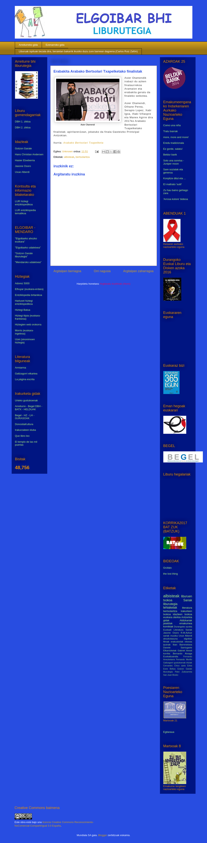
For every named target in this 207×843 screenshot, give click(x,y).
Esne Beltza (169, 669)
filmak (166, 641)
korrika (166, 653)
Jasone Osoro (23, 166)
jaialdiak (168, 623)
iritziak (189, 663)
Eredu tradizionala (173, 142)
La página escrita (25, 379)
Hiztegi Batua (22, 309)
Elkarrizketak (170, 650)
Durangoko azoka (183, 626)
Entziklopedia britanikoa (28, 295)
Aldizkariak (186, 620)
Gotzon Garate (23, 148)
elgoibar (188, 638)
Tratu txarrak (170, 131)
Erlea (189, 666)
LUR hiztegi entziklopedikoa (24, 203)
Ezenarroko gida (55, 44)
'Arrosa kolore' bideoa (175, 199)
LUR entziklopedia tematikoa (25, 212)
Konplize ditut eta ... (174, 178)
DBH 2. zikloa (23, 127)
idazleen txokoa (182, 614)
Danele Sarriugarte (177, 647)
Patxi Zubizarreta (183, 672)
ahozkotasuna (170, 638)
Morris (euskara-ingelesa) (24, 332)
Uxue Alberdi (22, 171)
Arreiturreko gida (28, 44)
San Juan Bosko (170, 675)
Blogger (102, 835)
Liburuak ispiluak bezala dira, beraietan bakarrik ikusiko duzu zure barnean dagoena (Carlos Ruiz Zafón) (78, 51)
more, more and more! (176, 137)
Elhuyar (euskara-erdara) (29, 289)
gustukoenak (180, 663)
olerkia (177, 617)
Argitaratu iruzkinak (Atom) (115, 283)
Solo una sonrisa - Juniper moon (173, 162)
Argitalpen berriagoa (67, 271)
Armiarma (20, 367)
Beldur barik (170, 154)
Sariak (187, 600)
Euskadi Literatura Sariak (177, 629)
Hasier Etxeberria (25, 160)
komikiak (168, 626)
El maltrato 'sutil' (172, 184)
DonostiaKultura (24, 424)
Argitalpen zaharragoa (138, 271)
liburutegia (170, 604)
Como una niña (172, 125)
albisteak (69, 156)
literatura (187, 607)
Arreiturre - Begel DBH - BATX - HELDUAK (28, 408)
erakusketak (177, 641)
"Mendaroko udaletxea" (28, 262)
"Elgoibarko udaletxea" (28, 247)
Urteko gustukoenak (26, 400)
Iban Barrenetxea (182, 644)
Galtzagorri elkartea (26, 373)
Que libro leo (22, 435)
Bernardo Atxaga (182, 653)
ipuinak (167, 644)
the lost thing (170, 573)
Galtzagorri (168, 663)
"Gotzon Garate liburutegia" (24, 255)
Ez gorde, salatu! (173, 148)
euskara (167, 617)
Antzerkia (186, 617)
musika (174, 635)
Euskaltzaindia (170, 656)
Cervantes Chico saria (174, 666)
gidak (166, 620)
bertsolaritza (83, 156)
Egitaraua (168, 731)
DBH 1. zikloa (23, 121)
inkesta (188, 641)
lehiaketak (170, 607)
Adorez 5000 (22, 283)
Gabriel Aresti (185, 650)
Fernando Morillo (184, 659)
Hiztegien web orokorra (28, 324)
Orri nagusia (102, 271)
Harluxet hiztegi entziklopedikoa (24, 302)
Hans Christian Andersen (29, 154)
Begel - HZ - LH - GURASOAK (24, 417)
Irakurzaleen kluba (25, 429)
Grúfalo (167, 567)
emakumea (185, 623)
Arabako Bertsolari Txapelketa (83, 142)
